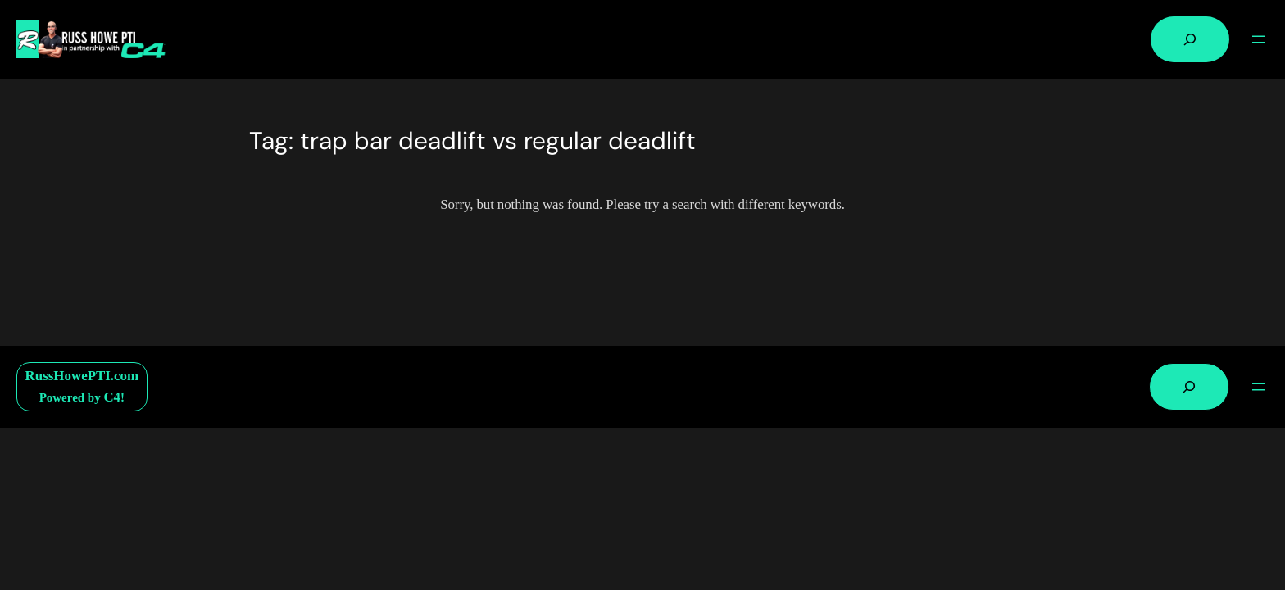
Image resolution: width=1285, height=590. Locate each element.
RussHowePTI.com (82, 376)
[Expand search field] (1190, 39)
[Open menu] (1259, 39)
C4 (111, 397)
